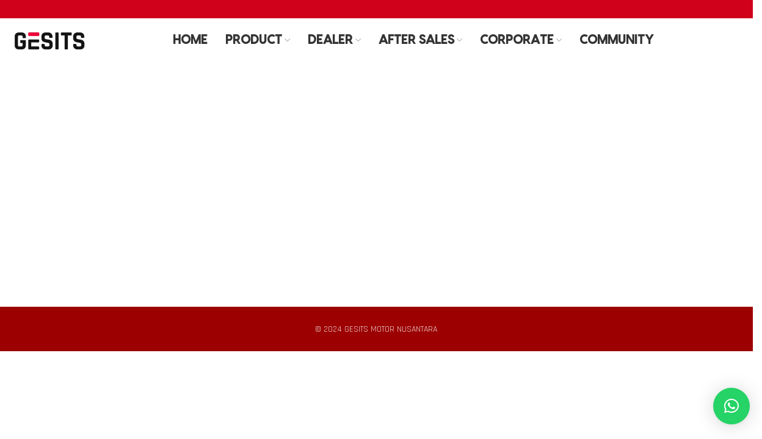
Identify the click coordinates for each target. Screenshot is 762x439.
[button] (731, 406)
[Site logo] (49, 42)
